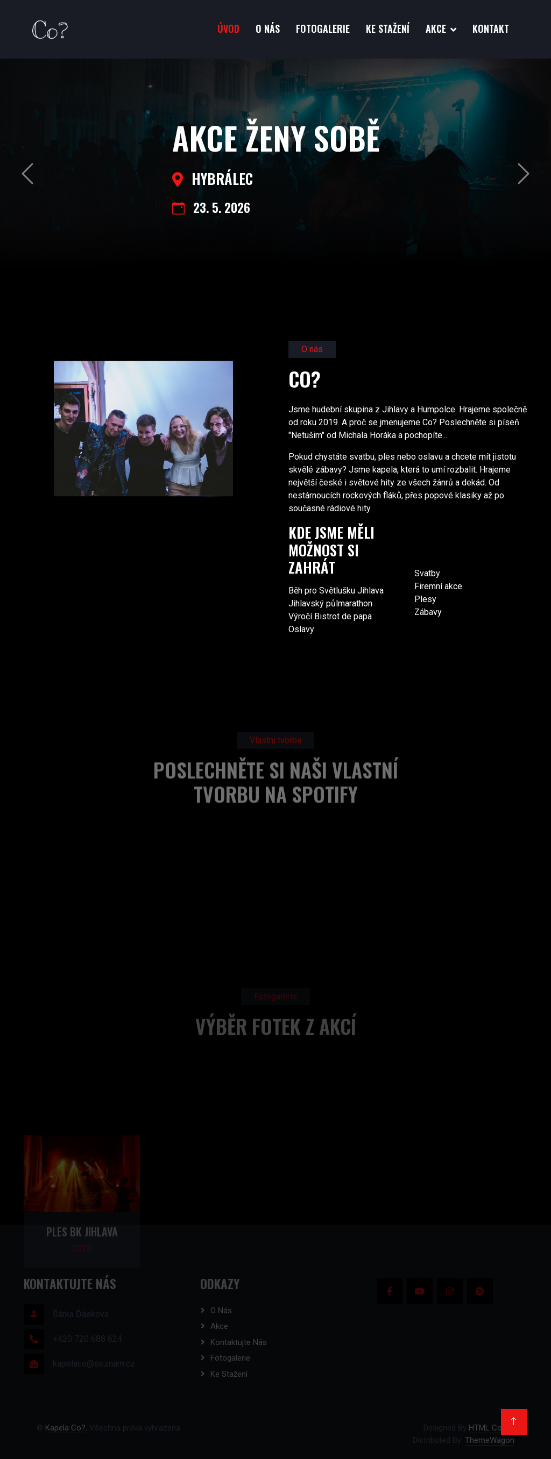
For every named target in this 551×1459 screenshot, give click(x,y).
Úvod (228, 28)
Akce (436, 28)
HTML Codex (491, 1428)
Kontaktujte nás (238, 1342)
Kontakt (490, 28)
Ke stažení (387, 28)
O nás (268, 28)
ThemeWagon (489, 1440)
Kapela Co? (65, 1428)
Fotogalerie (323, 28)
